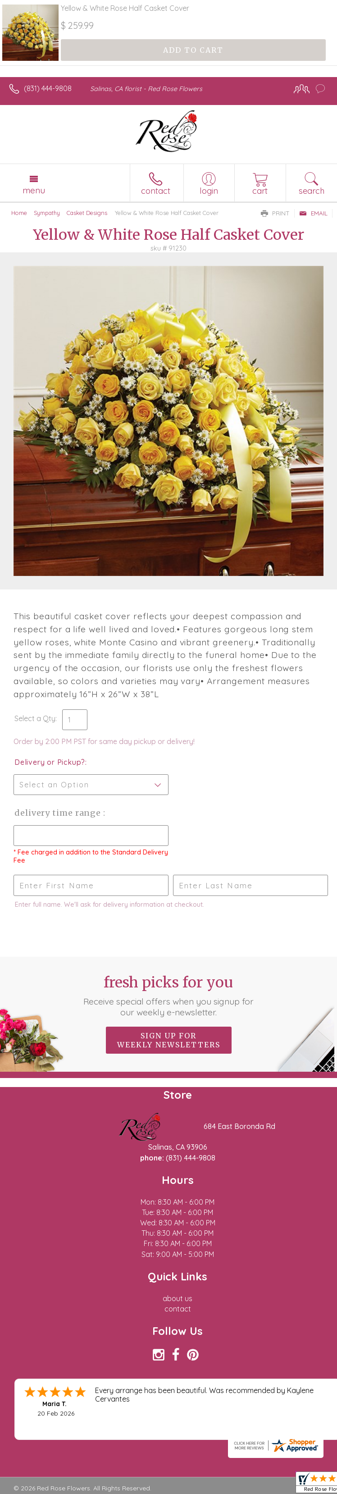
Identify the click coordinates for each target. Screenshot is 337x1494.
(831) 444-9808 (48, 88)
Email (313, 213)
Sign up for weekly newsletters (168, 1040)
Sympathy (47, 212)
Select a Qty (34, 718)
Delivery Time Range (58, 813)
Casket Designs (87, 212)
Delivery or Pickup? (49, 762)
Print (275, 213)
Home (19, 212)
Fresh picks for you (168, 995)
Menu (34, 190)
